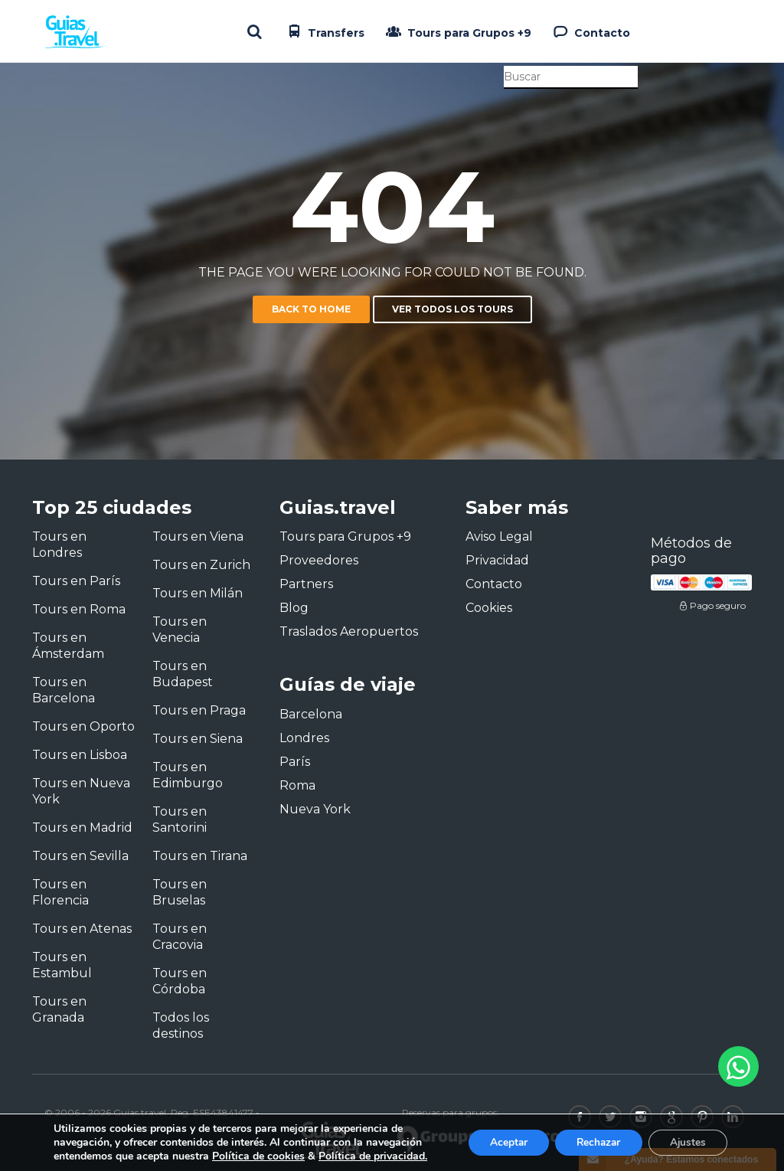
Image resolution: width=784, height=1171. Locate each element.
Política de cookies (258, 1156)
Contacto (590, 31)
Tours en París (76, 581)
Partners (306, 584)
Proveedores (318, 560)
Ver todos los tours (452, 309)
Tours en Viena (197, 536)
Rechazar (593, 1142)
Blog (294, 607)
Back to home (311, 309)
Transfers (323, 31)
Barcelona (310, 714)
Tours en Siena (197, 738)
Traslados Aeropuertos (348, 631)
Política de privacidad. (372, 1156)
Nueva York (315, 809)
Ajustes (686, 1142)
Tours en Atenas (82, 928)
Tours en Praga (199, 710)
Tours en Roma (79, 609)
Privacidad (497, 560)
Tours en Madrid (82, 827)
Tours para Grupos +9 (457, 31)
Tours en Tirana (199, 856)
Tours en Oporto (83, 726)
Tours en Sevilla (80, 856)
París (294, 761)
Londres (304, 738)
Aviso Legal (499, 536)
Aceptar (498, 1142)
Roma (297, 785)
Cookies (489, 607)
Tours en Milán (197, 593)
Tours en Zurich (201, 565)
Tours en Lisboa (79, 754)
